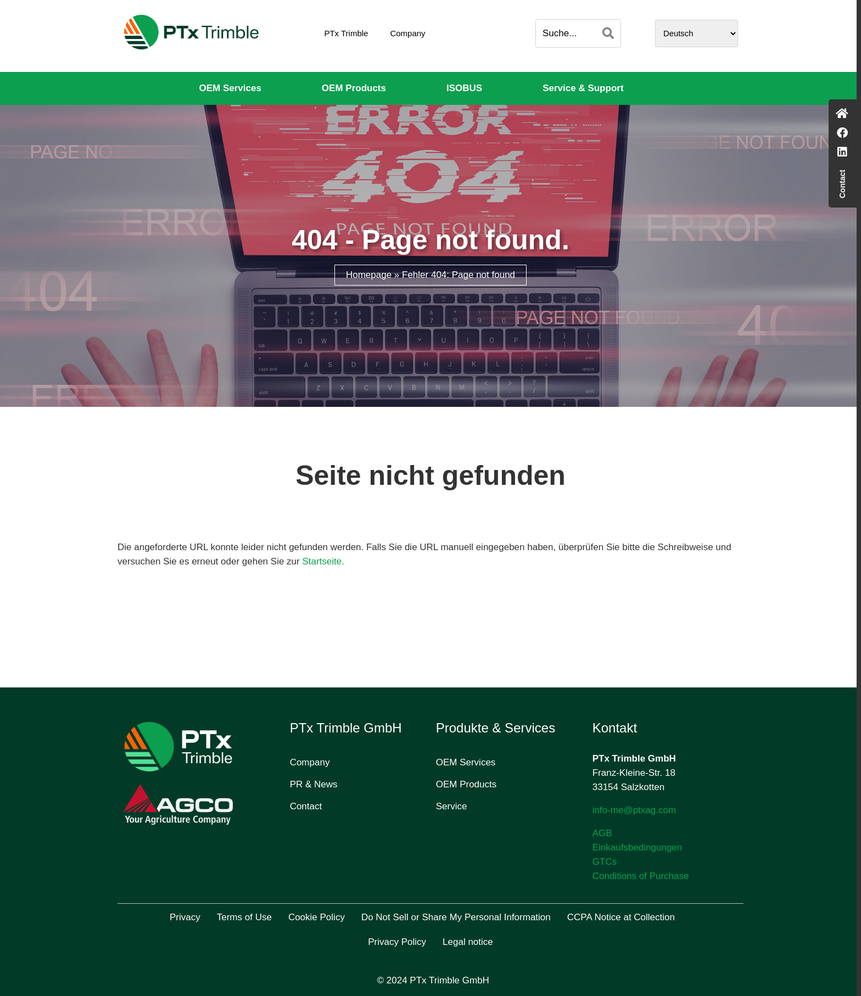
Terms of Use (244, 917)
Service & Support (583, 88)
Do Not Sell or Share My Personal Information (456, 917)
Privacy (185, 917)
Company (407, 33)
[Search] (608, 33)
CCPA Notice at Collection (621, 917)
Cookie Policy (316, 917)
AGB (602, 833)
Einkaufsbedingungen (637, 847)
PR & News (314, 784)
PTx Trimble (346, 33)
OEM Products (354, 88)
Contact (306, 806)
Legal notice (468, 942)
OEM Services (230, 88)
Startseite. (323, 561)
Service (451, 806)
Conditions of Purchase (640, 876)
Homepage (369, 275)
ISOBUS (464, 88)
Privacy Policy (397, 942)
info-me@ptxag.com (634, 810)
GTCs (604, 862)
